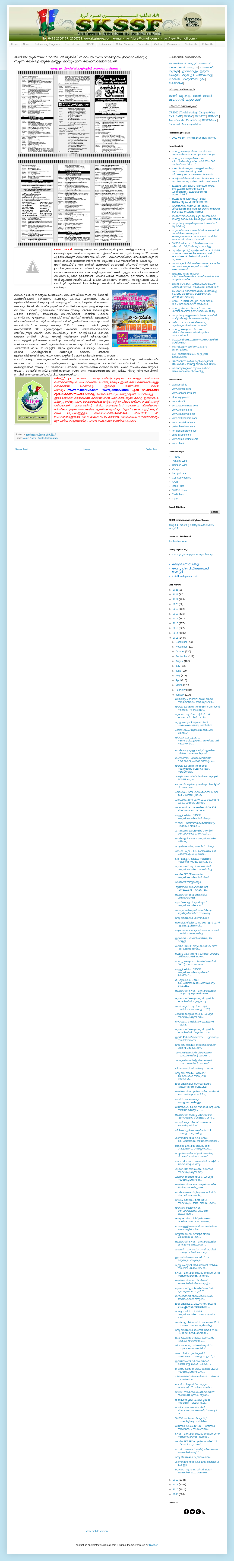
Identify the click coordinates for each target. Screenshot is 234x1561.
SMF (179, 116)
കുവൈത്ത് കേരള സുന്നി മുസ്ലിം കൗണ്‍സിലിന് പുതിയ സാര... (194, 1031)
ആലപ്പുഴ (188, 75)
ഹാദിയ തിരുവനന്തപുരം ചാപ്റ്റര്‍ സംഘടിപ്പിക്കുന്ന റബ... (194, 1015)
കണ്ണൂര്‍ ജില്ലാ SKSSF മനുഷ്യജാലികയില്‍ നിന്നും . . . (194, 817)
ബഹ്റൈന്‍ (176, 99)
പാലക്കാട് (206, 67)
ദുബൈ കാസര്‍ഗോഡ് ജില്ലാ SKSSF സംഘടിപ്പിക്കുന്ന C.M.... (197, 1370)
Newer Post (21, 449)
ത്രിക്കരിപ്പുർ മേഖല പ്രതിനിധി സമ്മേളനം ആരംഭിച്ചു (193, 1132)
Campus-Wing (207, 112)
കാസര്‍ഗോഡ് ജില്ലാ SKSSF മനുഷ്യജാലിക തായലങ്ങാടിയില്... (197, 1139)
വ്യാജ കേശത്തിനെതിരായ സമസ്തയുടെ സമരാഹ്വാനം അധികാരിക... (192, 768)
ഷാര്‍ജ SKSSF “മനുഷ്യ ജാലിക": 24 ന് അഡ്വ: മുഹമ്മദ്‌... (196, 1443)
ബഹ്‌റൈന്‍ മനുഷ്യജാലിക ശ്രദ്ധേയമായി (191, 896)
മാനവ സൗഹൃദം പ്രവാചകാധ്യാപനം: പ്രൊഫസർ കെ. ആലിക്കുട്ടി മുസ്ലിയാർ (196, 285)
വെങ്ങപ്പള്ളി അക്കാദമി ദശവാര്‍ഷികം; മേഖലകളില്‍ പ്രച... (196, 1228)
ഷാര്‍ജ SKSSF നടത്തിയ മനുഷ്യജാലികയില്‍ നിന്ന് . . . (194, 876)
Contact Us (191, 44)
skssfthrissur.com (181, 434)
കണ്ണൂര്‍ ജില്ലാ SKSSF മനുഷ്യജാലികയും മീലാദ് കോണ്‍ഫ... (191, 972)
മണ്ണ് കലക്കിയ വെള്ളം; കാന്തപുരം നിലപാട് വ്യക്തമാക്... (194, 1339)
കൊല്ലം (175, 79)
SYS (171, 116)
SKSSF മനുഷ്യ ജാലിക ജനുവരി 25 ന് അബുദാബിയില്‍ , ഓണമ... (197, 1435)
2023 (176, 589)
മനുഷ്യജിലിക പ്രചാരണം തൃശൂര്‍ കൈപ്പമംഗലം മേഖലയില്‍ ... (195, 1305)
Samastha (143, 44)
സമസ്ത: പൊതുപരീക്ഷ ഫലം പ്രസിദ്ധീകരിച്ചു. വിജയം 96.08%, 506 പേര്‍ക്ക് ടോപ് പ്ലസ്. (193, 161)
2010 (176, 1489)
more (175, 498)
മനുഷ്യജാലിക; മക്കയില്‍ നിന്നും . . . (196, 846)
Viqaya (176, 469)
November (182, 646)
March (179, 685)
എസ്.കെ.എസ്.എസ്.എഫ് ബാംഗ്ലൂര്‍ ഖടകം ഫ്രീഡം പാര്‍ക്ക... (197, 801)
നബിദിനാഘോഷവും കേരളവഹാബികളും (188, 1101)
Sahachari (174, 124)
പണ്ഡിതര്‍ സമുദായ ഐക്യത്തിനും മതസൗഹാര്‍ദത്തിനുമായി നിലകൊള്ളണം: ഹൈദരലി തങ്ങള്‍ (193, 171)
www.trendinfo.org (182, 409)
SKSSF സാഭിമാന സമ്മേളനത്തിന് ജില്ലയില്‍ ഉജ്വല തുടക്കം (194, 1393)
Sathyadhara (179, 473)
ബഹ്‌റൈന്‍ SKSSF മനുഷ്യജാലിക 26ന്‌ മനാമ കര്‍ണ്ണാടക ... (195, 1186)
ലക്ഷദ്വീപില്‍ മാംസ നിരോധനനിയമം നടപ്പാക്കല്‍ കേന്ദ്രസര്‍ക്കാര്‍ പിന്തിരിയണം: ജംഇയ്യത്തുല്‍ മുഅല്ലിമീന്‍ (193, 190)
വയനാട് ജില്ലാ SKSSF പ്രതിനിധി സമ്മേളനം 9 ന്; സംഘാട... (195, 1427)
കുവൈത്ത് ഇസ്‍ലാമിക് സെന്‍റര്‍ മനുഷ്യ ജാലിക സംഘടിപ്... (194, 832)
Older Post (151, 449)
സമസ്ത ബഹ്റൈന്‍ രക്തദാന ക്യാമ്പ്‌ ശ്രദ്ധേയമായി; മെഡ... (197, 955)
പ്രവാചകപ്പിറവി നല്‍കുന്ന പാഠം (194, 1068)
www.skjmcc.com (181, 388)
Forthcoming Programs (46, 44)
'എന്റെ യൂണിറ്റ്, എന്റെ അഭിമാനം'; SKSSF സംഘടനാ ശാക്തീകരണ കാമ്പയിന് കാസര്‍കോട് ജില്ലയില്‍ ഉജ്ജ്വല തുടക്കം (196, 255)
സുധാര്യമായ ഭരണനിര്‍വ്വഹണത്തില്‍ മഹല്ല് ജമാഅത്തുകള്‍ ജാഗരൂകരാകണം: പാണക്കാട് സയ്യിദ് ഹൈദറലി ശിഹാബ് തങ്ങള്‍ (195, 234)
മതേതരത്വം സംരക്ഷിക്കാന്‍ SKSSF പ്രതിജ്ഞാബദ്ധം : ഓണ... (195, 809)
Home (14, 44)
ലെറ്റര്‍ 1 (173, 524)
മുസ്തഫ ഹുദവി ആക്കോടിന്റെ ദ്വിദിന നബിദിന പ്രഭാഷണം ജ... (196, 1266)
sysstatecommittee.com (185, 405)
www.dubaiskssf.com (183, 422)
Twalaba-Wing (188, 112)
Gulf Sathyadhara (181, 477)
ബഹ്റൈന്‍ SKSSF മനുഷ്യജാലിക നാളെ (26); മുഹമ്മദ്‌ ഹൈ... (195, 992)
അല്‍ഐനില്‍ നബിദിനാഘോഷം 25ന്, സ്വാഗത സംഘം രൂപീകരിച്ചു (197, 1324)
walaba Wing (180, 460)
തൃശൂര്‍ (174, 71)
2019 (176, 608)
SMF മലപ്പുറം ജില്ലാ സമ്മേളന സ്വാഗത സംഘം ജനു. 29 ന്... (194, 860)
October (180, 651)
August (180, 661)
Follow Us (207, 44)
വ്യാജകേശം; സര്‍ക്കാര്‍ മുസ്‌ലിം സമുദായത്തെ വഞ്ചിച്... (193, 1347)
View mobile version (97, 1531)
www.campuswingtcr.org (185, 439)
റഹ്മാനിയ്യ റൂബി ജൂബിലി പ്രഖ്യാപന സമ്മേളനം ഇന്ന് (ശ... (196, 1355)
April (178, 680)
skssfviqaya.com (181, 397)
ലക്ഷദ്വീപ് (176, 82)
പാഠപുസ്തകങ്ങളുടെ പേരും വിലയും (192, 554)
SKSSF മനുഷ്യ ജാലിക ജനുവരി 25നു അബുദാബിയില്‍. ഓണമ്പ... (197, 1274)
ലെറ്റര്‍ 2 (173, 528)
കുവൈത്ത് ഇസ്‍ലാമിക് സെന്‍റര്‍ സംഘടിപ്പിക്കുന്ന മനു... (194, 1170)
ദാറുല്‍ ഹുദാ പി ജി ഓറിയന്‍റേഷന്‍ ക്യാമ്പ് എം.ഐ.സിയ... (195, 852)
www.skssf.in (179, 401)
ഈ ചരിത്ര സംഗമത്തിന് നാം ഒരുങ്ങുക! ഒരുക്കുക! (192, 1259)
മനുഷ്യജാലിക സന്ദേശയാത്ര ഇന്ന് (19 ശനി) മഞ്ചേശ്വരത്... (196, 1331)
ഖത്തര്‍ (207, 95)
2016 (176, 623)
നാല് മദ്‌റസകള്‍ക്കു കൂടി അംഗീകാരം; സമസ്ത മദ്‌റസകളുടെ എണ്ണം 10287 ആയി (196, 217)
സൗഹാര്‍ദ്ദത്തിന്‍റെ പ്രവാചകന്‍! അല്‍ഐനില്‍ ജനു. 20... (194, 1297)
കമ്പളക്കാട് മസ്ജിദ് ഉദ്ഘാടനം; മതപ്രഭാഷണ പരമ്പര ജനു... (193, 1220)
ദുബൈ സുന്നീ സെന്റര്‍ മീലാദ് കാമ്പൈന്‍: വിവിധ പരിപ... (192, 716)
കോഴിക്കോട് (177, 67)
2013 (176, 637)
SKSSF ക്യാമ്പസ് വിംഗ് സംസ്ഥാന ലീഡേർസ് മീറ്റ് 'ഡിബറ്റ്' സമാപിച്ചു (192, 245)
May (178, 675)
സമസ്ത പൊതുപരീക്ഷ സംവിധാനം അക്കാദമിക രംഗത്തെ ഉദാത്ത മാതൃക (194, 153)
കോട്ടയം (174, 75)
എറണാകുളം (189, 71)
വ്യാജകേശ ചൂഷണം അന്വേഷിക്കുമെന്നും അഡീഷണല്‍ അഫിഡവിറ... (197, 740)
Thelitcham (178, 494)
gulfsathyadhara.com (183, 426)
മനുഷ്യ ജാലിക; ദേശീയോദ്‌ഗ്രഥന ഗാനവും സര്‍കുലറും (195, 1046)
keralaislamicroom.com (184, 430)
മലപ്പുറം (192, 67)
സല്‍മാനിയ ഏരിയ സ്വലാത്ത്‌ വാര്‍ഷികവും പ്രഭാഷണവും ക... (195, 759)
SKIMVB (213, 116)
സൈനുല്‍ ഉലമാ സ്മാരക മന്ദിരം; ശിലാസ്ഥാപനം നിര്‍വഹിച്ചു (191, 369)
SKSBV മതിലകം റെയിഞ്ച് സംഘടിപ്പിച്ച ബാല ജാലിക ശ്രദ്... (195, 1201)
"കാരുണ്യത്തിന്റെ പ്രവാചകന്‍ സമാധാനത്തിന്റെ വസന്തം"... (193, 1054)
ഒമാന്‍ (197, 95)
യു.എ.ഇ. (185, 95)
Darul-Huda (193, 120)
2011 (176, 1484)
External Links (72, 44)
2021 (176, 599)
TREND (173, 112)
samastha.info (179, 384)
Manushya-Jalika (191, 124)
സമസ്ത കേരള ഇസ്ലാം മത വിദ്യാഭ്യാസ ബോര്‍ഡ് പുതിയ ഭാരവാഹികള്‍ (190, 332)
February (181, 690)
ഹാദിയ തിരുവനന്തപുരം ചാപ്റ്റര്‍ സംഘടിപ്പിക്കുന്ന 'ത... (194, 1178)
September (182, 656)
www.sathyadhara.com (184, 418)
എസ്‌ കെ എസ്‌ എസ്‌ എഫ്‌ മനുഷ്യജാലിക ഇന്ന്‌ (190, 904)
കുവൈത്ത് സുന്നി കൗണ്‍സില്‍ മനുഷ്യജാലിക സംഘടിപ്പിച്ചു (193, 868)
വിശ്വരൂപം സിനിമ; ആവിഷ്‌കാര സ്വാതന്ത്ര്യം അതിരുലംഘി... (194, 700)
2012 (176, 1479)
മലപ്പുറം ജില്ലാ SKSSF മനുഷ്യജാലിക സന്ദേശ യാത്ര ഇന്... (195, 1314)
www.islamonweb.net (183, 413)
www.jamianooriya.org (184, 392)
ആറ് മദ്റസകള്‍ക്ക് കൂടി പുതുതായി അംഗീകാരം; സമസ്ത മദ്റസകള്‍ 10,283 (194, 362)
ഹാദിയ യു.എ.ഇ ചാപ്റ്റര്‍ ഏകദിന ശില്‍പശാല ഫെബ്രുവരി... (194, 752)
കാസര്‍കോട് (177, 63)
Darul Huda (178, 486)
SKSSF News (179, 490)
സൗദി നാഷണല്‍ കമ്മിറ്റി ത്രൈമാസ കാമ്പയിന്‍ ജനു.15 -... (196, 1451)
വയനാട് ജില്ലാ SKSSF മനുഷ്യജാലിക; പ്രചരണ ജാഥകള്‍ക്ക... (191, 1210)
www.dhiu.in (178, 443)
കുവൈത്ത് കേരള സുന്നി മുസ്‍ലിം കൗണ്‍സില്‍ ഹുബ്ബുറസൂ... (194, 1000)
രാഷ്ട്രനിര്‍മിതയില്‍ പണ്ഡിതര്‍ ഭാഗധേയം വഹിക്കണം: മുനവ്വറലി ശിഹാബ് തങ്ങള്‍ (196, 180)
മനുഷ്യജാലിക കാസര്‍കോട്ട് (192, 917)
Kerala (41, 438)
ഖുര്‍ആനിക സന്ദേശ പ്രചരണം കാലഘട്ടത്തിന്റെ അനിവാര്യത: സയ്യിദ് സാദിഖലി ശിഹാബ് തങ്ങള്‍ (196, 209)
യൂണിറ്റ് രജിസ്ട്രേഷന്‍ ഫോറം (197, 524)
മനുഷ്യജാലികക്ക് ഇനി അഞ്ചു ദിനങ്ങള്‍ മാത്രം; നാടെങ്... (194, 1155)
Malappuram (51, 438)
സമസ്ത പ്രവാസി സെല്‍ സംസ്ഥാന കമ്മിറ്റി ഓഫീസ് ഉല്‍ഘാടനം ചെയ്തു (193, 310)
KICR (175, 481)
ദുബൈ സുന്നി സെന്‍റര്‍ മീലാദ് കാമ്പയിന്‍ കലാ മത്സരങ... (193, 1471)
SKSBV (188, 116)
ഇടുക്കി (204, 71)
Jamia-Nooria (29, 438)
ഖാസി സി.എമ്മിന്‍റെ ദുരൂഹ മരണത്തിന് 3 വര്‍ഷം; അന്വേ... (194, 1386)
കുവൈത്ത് (193, 99)
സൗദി (173, 95)
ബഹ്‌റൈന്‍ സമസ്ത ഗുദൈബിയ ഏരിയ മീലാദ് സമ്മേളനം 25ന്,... (195, 1116)
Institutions (105, 44)
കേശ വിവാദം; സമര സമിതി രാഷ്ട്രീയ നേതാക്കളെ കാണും (197, 1163)
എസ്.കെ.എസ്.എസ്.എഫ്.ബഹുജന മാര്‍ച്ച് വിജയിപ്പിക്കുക (196, 793)
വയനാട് (204, 63)
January (180, 694)
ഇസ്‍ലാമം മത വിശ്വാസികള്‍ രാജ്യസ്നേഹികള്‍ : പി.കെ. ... (193, 1362)
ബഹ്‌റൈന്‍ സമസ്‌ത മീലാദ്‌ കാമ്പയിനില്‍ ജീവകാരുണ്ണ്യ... (193, 1282)
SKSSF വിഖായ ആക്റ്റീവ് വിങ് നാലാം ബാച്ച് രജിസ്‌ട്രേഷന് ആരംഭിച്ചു (192, 302)
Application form (177, 541)
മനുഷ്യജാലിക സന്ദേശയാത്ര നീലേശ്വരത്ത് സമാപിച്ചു (193, 1085)
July (178, 665)
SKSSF (90, 44)
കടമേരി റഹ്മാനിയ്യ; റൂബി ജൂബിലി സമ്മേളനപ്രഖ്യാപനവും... (195, 1251)
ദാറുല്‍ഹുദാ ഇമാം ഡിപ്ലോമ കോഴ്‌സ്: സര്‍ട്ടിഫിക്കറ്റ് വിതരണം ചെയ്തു (194, 317)
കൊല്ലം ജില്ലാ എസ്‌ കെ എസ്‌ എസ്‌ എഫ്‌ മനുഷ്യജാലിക (197, 924)
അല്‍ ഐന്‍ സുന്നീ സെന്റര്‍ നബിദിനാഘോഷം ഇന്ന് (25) (192, 1008)
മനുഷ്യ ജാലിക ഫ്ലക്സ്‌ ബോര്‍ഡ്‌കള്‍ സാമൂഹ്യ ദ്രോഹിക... (190, 1076)
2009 (176, 1494)
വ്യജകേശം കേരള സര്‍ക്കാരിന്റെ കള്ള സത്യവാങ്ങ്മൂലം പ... (197, 1108)
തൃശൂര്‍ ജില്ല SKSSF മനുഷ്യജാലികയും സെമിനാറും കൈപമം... (195, 983)
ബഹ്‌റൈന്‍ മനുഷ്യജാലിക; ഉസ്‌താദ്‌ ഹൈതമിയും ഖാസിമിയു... (197, 1093)
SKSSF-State (209, 120)
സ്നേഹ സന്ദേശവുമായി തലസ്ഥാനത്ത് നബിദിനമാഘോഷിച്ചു (197, 932)
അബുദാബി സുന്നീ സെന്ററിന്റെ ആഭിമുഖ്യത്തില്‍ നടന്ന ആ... (193, 912)
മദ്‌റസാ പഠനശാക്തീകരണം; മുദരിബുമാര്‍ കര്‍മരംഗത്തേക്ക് (189, 324)
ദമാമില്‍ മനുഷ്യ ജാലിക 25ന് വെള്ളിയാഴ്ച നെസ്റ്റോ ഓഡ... (193, 1147)
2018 (176, 613)
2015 (176, 628)
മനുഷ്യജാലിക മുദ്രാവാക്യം (192, 1457)
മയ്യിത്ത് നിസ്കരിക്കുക (188, 882)
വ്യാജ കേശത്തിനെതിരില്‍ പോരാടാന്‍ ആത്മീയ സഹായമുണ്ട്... (197, 708)
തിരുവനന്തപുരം (193, 79)
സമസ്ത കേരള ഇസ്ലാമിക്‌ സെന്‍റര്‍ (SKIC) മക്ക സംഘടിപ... (195, 963)
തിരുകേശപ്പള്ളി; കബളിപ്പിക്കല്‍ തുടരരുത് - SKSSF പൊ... (192, 1401)
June (179, 670)
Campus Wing (180, 465)
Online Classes (124, 44)
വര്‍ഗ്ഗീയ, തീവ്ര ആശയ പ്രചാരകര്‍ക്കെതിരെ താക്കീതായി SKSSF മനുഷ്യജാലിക (195, 276)
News (26, 44)
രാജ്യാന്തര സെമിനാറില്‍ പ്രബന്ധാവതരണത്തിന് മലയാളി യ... (196, 1410)
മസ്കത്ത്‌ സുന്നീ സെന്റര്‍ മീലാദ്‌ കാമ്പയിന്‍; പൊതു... (192, 1235)
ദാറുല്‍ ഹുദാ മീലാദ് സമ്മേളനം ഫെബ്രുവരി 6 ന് (193, 1124)
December (182, 642)
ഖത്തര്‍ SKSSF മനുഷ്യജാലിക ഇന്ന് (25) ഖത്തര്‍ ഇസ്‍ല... (196, 947)
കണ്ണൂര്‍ (192, 63)
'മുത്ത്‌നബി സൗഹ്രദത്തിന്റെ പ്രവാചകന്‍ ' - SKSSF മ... (191, 888)
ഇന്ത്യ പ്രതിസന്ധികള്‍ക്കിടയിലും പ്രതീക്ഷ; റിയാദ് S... (195, 824)
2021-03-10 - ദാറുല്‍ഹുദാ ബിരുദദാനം (194, 137)
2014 (176, 633)
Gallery (158, 44)
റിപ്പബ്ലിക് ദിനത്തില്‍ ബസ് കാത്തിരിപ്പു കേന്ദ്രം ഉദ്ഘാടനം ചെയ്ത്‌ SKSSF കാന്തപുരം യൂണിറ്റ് (194, 293)
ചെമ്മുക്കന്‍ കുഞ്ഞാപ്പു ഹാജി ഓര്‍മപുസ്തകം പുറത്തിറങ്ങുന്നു (190, 200)
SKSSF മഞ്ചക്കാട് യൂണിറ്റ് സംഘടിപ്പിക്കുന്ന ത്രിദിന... (191, 1420)
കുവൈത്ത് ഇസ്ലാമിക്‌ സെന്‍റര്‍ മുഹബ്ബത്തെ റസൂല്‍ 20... (194, 1290)
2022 (176, 594)
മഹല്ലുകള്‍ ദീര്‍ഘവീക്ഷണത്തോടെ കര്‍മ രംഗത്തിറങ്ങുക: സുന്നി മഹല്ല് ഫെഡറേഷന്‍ (196, 266)
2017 (176, 618)
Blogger (153, 1545)
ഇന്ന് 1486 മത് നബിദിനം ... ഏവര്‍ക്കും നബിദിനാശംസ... (196, 1038)
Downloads (173, 44)
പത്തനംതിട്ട (204, 75)
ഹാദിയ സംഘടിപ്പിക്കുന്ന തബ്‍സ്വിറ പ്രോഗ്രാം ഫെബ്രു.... (196, 1194)
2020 (176, 604)
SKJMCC (200, 116)
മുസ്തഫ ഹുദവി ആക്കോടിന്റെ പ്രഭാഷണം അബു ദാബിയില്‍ (193, 724)
